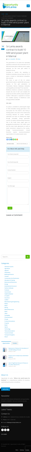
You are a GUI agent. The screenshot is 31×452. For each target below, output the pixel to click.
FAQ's (17, 450)
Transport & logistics (10, 335)
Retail (6, 325)
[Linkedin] (11, 139)
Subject (9, 178)
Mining (6, 307)
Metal (6, 305)
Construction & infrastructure (12, 278)
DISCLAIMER (4, 434)
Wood (6, 336)
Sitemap (22, 450)
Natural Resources (9, 309)
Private (6, 319)
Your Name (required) (13, 154)
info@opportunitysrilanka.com (14, 422)
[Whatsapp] (15, 139)
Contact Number (12, 170)
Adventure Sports (9, 266)
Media (6, 303)
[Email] (13, 139)
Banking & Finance (9, 274)
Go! (21, 405)
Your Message (11, 186)
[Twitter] (9, 139)
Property (7, 323)
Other (6, 313)
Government (8, 292)
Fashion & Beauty (9, 288)
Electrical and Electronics (11, 282)
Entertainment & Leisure (11, 286)
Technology (7, 329)
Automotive (7, 272)
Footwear (7, 290)
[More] (17, 139)
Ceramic (7, 276)
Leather (6, 299)
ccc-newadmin (12, 59)
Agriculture (7, 268)
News (19, 59)
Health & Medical (9, 294)
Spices (6, 327)
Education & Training (10, 280)
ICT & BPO (7, 296)
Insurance (7, 297)
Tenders (15, 343)
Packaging (7, 315)
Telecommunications (10, 331)
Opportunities (6, 343)
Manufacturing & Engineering (12, 301)
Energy (6, 284)
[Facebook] (7, 139)
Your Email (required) (13, 162)
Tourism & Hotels (9, 333)
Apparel (7, 270)
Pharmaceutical (8, 317)
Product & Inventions (10, 321)
